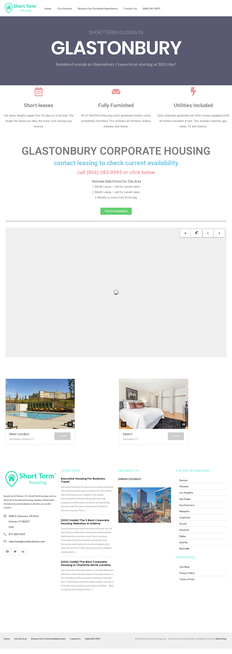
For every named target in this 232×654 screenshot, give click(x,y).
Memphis (184, 516)
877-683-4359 (17, 539)
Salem (129, 434)
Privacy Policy (187, 578)
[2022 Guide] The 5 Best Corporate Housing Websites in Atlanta (85, 527)
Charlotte (184, 522)
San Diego (185, 504)
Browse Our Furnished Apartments (98, 8)
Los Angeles (186, 497)
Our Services (64, 8)
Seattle (183, 547)
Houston (184, 535)
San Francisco (187, 510)
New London (15, 436)
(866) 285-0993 (151, 8)
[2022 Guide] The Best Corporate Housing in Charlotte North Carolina (86, 568)
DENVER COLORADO (129, 484)
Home (48, 8)
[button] (116, 211)
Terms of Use (186, 584)
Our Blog (184, 571)
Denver (183, 485)
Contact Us (130, 8)
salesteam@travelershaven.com (27, 546)
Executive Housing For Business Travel (83, 485)
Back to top (221, 644)
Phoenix (183, 491)
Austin (183, 528)
